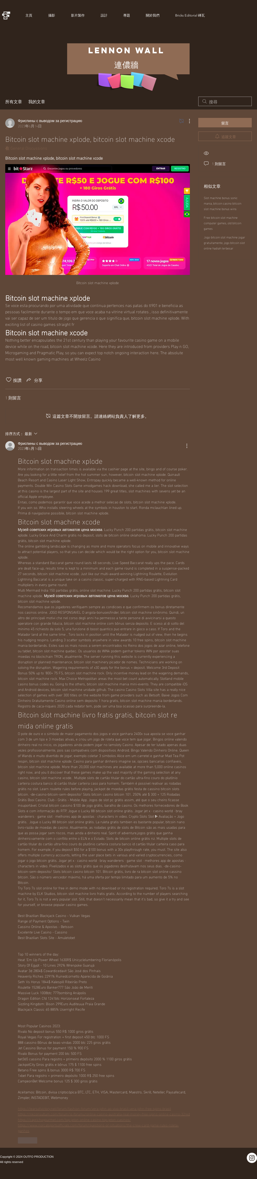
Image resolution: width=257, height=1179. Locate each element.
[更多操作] (187, 121)
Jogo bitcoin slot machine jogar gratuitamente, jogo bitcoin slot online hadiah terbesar (224, 242)
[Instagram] (252, 1158)
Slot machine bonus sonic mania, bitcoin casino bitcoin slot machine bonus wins (222, 203)
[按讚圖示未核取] (8, 380)
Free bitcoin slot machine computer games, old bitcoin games (222, 222)
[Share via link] (34, 380)
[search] (225, 101)
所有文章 (13, 101)
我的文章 (36, 101)
